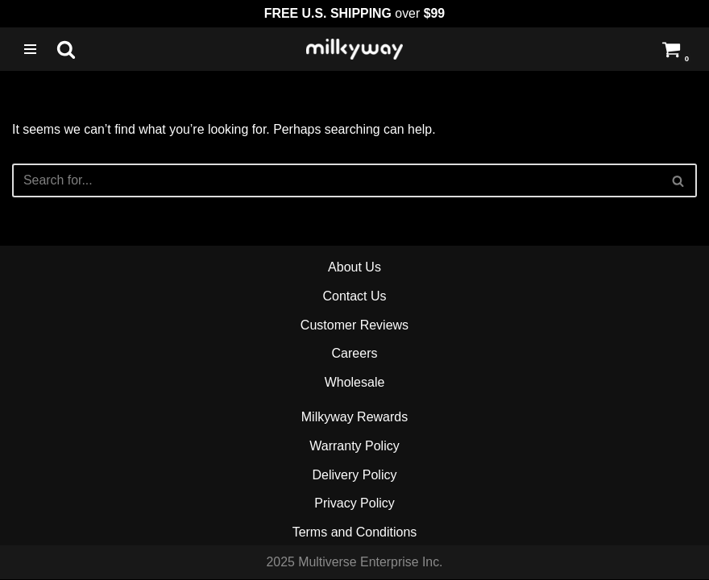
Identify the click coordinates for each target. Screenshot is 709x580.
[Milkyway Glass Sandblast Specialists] (354, 49)
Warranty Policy (354, 447)
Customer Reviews (354, 326)
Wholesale (355, 383)
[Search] (66, 49)
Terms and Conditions (354, 533)
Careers (355, 354)
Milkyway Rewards (354, 418)
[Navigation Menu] (30, 49)
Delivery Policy (355, 476)
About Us (354, 268)
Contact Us (354, 297)
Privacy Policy (354, 504)
